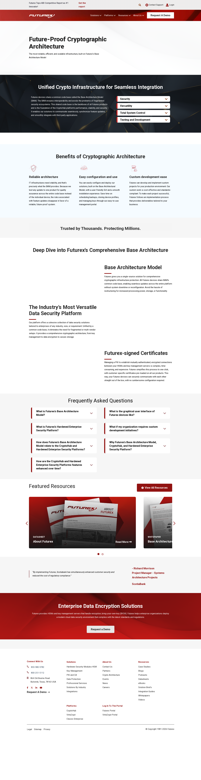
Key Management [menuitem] (74, 763)
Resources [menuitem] (143, 754)
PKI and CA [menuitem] (72, 767)
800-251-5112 (37, 765)
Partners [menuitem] (106, 763)
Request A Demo (160, 15)
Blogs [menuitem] (141, 763)
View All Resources (154, 579)
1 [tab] (98, 646)
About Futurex (43, 634)
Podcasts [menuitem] (142, 767)
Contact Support (154, 5)
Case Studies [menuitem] (144, 759)
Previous (27, 614)
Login (170, 5)
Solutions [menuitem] (71, 754)
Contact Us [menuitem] (107, 759)
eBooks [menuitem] (141, 775)
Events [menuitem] (106, 771)
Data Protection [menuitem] (74, 771)
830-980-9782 (37, 759)
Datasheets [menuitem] (143, 771)
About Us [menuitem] (107, 754)
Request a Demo (100, 721)
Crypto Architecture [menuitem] (111, 767)
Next (174, 614)
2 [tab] (103, 646)
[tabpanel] (82, 615)
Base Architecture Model (165, 634)
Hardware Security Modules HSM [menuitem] (82, 759)
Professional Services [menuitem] (77, 775)
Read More (122, 634)
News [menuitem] (105, 775)
